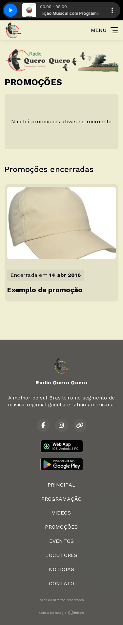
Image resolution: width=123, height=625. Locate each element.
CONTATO (61, 583)
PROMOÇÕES (61, 527)
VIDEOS (61, 513)
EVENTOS (61, 541)
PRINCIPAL (61, 485)
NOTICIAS (61, 569)
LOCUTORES (61, 555)
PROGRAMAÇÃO (61, 499)
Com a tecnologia (61, 613)
